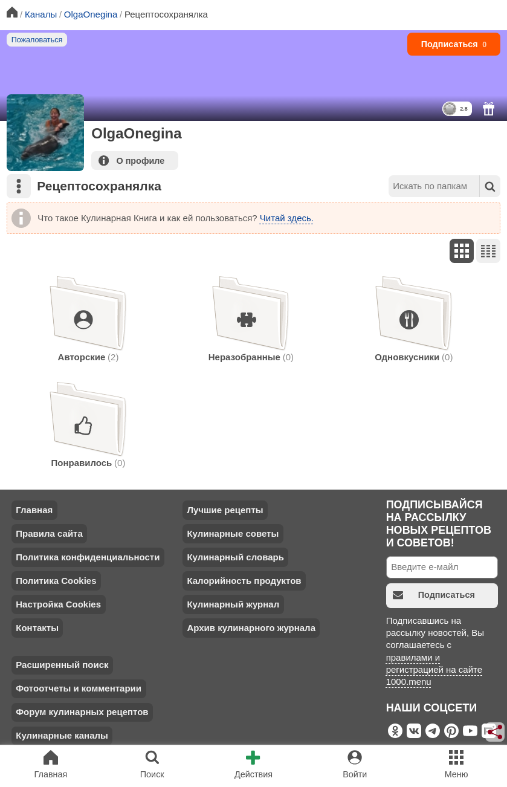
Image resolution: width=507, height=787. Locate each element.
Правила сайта (49, 533)
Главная (34, 510)
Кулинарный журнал (233, 604)
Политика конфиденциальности (88, 557)
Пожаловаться (37, 40)
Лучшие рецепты (225, 510)
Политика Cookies (56, 580)
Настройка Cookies (58, 604)
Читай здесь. (287, 218)
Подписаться (454, 44)
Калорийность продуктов (244, 580)
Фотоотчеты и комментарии (78, 688)
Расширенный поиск (62, 664)
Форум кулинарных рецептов (82, 712)
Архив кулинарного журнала (251, 628)
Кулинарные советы (233, 533)
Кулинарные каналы (62, 735)
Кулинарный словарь (235, 557)
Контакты (37, 628)
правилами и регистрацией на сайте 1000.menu (434, 669)
